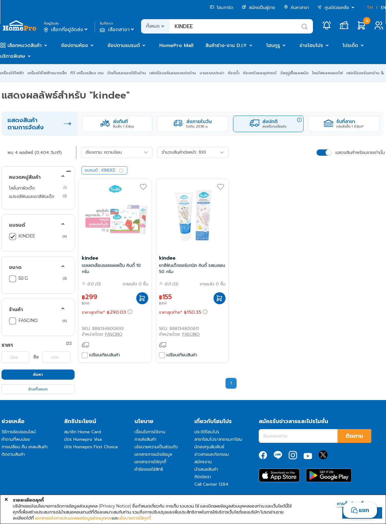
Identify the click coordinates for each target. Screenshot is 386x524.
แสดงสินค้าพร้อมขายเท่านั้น (360, 152)
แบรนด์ (17, 225)
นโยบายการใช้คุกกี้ (134, 518)
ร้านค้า (16, 309)
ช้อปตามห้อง (74, 45)
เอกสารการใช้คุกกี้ (150, 462)
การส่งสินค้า (145, 439)
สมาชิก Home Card (82, 432)
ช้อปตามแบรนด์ (124, 45)
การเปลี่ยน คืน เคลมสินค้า (24, 447)
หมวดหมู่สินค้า (25, 177)
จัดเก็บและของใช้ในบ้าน (126, 73)
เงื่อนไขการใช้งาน (149, 432)
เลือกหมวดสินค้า (24, 45)
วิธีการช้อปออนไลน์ (18, 432)
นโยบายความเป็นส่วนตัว (156, 447)
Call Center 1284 (211, 484)
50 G (23, 278)
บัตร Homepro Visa (83, 439)
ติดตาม (354, 436)
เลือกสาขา (117, 30)
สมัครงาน (203, 462)
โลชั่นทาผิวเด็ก (22, 188)
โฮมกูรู (273, 45)
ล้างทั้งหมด (38, 389)
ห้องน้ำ (234, 73)
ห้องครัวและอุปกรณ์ (259, 73)
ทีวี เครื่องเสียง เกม (87, 73)
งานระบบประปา (211, 73)
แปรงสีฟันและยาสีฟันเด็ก (31, 196)
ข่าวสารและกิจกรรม (211, 454)
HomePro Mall (176, 45)
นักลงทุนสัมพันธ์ (209, 447)
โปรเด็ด (350, 45)
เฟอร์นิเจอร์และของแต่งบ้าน (172, 73)
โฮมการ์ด (221, 7)
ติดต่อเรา (202, 477)
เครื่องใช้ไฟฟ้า (12, 73)
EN (383, 7)
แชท (364, 510)
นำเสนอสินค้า (206, 469)
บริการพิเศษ (12, 56)
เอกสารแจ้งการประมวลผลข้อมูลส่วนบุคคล (73, 518)
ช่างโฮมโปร (311, 45)
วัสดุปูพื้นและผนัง (294, 73)
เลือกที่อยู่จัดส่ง (66, 30)
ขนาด (15, 267)
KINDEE (27, 236)
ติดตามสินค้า (13, 454)
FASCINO (28, 320)
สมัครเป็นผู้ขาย (258, 7)
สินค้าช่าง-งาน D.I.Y (226, 45)
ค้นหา (38, 374)
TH (370, 7)
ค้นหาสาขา (296, 7)
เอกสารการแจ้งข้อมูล (153, 454)
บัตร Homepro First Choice (91, 447)
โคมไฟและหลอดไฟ (327, 73)
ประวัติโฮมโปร (206, 432)
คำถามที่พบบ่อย (15, 439)
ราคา (7, 345)
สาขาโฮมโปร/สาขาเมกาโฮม (218, 439)
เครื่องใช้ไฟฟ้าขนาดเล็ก (47, 73)
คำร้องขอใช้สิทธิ (148, 469)
